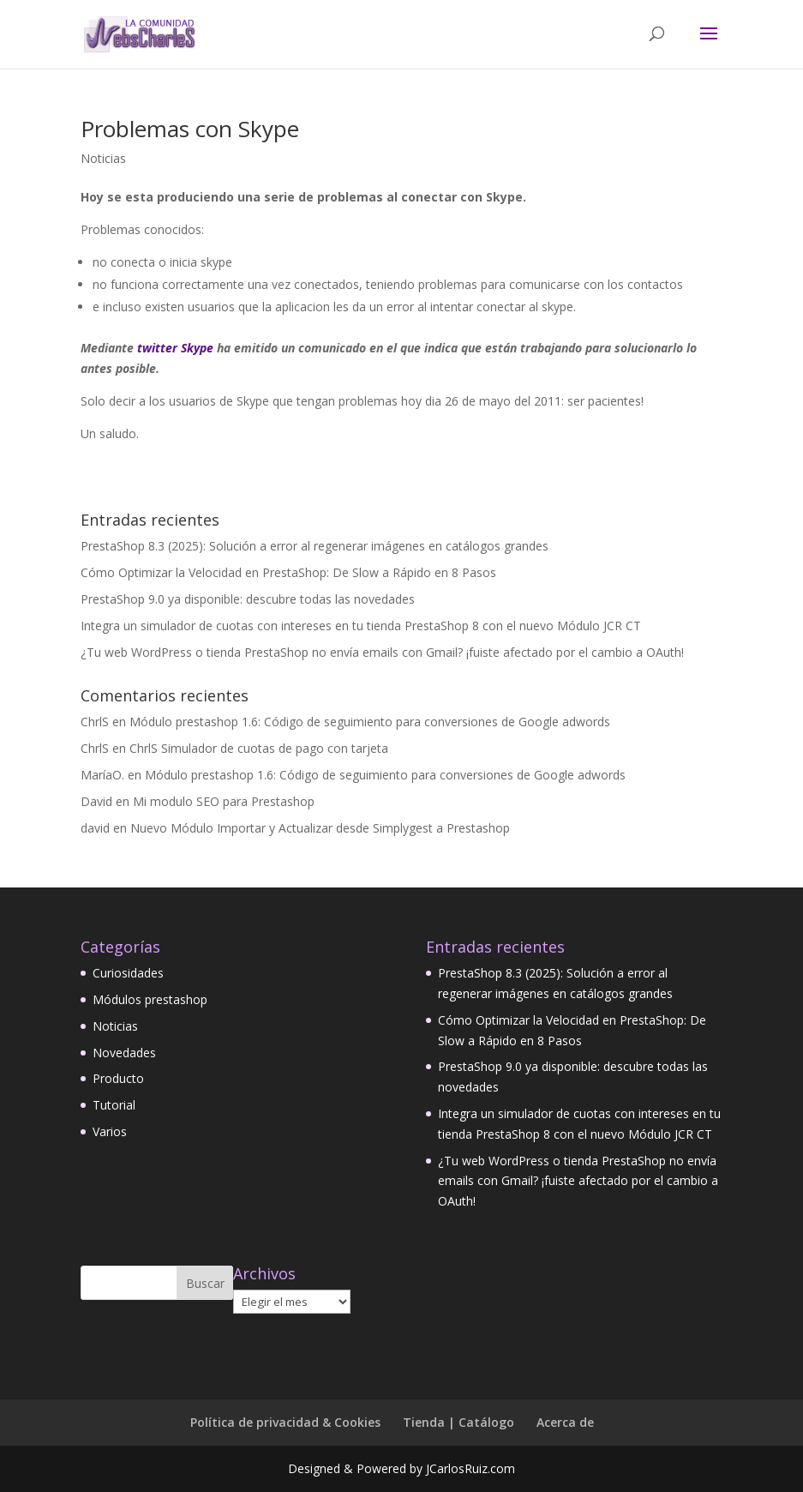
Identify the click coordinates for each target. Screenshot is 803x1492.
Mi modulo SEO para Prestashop (224, 801)
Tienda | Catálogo (458, 1422)
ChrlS (95, 721)
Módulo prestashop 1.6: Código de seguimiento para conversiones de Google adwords (369, 721)
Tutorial (114, 1105)
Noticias (103, 158)
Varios (110, 1131)
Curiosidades (128, 973)
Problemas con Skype (190, 128)
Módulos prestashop (150, 999)
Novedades (124, 1052)
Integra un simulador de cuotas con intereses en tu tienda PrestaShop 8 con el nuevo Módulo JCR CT (361, 625)
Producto (118, 1078)
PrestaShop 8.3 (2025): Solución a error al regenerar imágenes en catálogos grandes (314, 546)
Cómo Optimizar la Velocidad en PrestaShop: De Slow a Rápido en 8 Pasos (288, 572)
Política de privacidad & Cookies (285, 1422)
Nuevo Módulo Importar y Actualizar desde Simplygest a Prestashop (320, 828)
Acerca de (565, 1422)
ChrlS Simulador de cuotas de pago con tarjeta (258, 748)
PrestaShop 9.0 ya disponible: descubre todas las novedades (248, 599)
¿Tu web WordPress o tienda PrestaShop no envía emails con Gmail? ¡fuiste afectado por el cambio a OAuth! (382, 652)
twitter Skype (175, 348)
